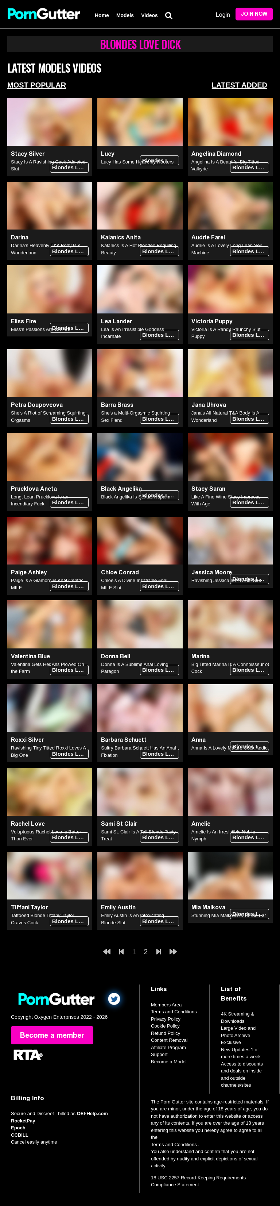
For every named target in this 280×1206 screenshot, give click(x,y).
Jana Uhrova (208, 404)
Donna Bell (115, 656)
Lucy (107, 153)
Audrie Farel (208, 237)
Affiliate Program (168, 1047)
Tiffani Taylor (29, 907)
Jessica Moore (211, 572)
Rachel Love (28, 823)
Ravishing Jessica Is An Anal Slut (226, 580)
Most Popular (36, 85)
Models (125, 15)
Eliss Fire (23, 321)
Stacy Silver (27, 153)
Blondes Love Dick (70, 167)
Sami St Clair (119, 823)
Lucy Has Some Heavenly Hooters (137, 162)
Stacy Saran (208, 488)
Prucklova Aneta (34, 488)
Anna (198, 739)
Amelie (200, 823)
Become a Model (169, 1061)
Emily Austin (118, 907)
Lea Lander (116, 321)
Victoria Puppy (212, 321)
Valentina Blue (30, 656)
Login (223, 15)
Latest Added (239, 85)
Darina (19, 237)
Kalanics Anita (121, 237)
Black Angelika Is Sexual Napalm (135, 497)
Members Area (166, 1004)
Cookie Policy (165, 1026)
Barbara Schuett (124, 739)
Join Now (254, 14)
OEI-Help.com (92, 1113)
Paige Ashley (29, 572)
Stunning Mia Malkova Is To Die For (228, 915)
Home (102, 15)
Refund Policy (165, 1033)
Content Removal (169, 1040)
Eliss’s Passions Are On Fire (40, 329)
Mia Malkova (208, 907)
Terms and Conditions (174, 1011)
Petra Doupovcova (37, 404)
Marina (200, 656)
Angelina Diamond (216, 153)
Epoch (18, 1127)
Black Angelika (121, 488)
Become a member (52, 1035)
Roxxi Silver (27, 739)
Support (159, 1054)
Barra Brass (117, 404)
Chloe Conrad (120, 572)
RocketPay (23, 1121)
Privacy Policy (165, 1019)
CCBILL (19, 1135)
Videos (149, 15)
